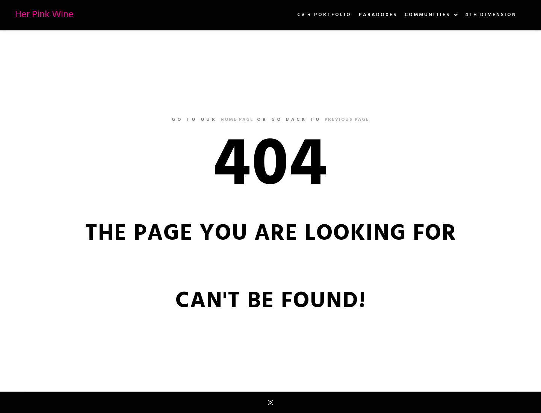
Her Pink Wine (44, 15)
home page (237, 119)
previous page (347, 119)
